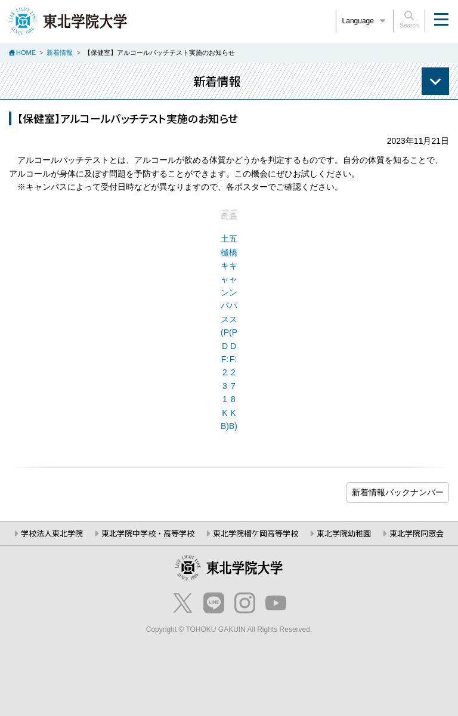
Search (409, 20)
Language (365, 21)
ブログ (397, 492)
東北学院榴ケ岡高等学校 (255, 533)
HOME (26, 52)
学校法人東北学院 (52, 533)
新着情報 (60, 52)
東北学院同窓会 (416, 533)
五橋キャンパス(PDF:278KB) (233, 332)
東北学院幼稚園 (344, 533)
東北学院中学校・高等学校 (147, 533)
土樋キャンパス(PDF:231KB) (225, 332)
